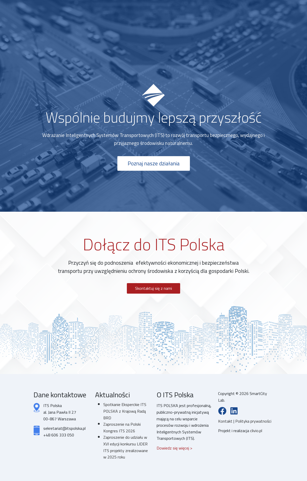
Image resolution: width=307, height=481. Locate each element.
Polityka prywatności (253, 421)
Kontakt (225, 421)
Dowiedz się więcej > (174, 448)
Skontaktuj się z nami (153, 288)
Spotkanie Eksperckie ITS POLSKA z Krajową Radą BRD (124, 411)
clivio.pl (256, 430)
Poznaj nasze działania (154, 163)
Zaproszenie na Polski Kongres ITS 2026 (122, 427)
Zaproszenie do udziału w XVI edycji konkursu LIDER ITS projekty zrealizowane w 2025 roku (125, 447)
